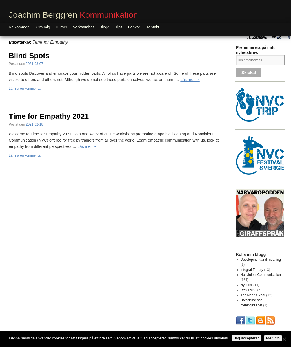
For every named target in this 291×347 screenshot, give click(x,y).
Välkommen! (20, 27)
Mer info (273, 338)
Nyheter (246, 285)
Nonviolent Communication (261, 275)
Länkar (134, 27)
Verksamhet (83, 27)
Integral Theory (252, 270)
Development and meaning (261, 260)
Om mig (43, 27)
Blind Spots (29, 55)
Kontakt (152, 27)
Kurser (61, 27)
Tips (119, 27)
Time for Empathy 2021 (49, 116)
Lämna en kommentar (25, 89)
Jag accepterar (246, 338)
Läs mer (189, 79)
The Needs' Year (253, 295)
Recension (249, 290)
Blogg (104, 27)
